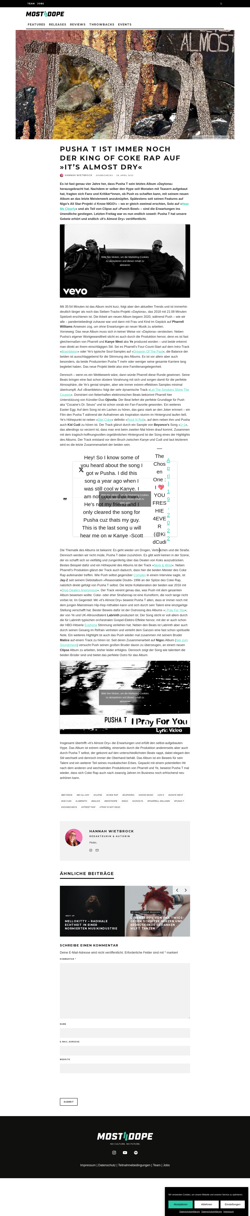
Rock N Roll (135, 419)
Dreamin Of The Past (148, 351)
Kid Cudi (67, 801)
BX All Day (83, 795)
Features (36, 24)
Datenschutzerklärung (190, 1211)
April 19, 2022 (168, 499)
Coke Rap (112, 795)
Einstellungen (232, 1204)
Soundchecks (104, 175)
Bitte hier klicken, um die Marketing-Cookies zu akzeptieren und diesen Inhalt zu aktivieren (125, 261)
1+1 (183, 424)
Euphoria (91, 625)
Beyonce (67, 795)
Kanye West (176, 795)
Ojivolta (138, 801)
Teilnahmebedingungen (134, 1165)
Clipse (98, 795)
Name (63, 1024)
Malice (96, 801)
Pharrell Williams (159, 801)
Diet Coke (104, 419)
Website (65, 1059)
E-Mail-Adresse (70, 1042)
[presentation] (83, 1082)
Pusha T (179, 801)
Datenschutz (107, 1165)
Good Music (146, 795)
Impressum (228, 1211)
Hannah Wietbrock (78, 175)
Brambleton (70, 351)
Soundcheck (69, 807)
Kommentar (68, 959)
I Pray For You (175, 610)
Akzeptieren (180, 1204)
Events (125, 24)
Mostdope (111, 801)
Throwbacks (102, 24)
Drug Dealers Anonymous (79, 590)
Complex (140, 575)
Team (31, 3)
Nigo (125, 801)
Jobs (40, 3)
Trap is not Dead (110, 807)
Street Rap (88, 807)
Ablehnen (206, 1204)
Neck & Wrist (163, 565)
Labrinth (82, 801)
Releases (57, 24)
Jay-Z (161, 795)
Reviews (78, 24)
